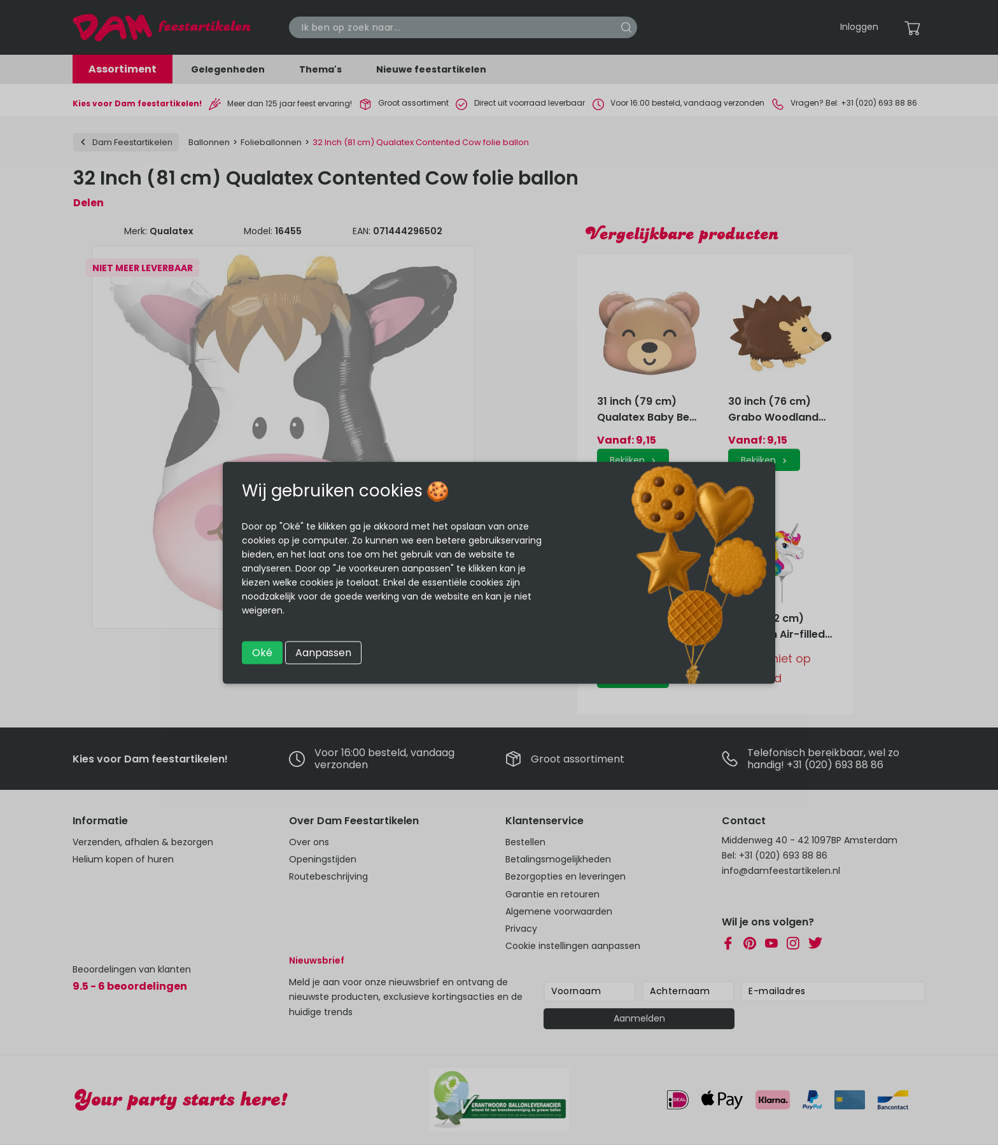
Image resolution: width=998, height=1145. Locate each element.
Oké (262, 652)
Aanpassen (323, 652)
